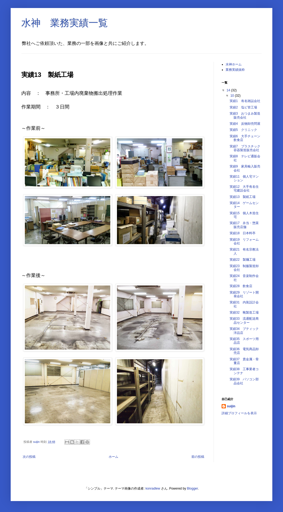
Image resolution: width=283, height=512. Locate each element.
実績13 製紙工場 (243, 197)
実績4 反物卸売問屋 (245, 124)
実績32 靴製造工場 (244, 312)
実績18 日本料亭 (243, 233)
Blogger (192, 488)
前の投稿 (197, 457)
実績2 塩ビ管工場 (243, 107)
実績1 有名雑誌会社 (245, 101)
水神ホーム (234, 64)
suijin (231, 406)
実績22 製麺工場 (243, 259)
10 (232, 95)
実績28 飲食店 (241, 286)
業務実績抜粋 (235, 70)
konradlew (153, 488)
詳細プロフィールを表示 (239, 413)
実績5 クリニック (243, 130)
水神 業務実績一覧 (64, 22)
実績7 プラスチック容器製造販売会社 (245, 148)
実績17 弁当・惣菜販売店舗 (244, 225)
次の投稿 (29, 457)
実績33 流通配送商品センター (244, 320)
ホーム (113, 457)
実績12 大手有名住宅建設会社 (244, 188)
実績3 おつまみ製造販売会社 (245, 115)
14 (229, 90)
